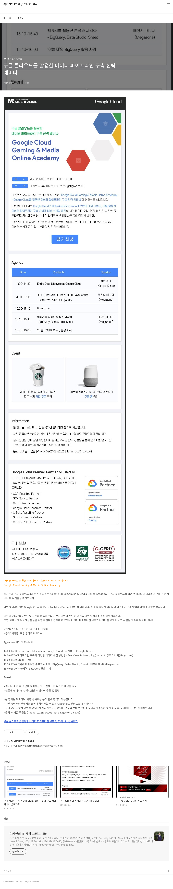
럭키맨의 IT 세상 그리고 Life (20, 4)
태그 (11, 18)
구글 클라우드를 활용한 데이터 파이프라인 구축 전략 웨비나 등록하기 (41, 721)
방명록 (21, 18)
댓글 (6, 818)
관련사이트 (8, 871)
